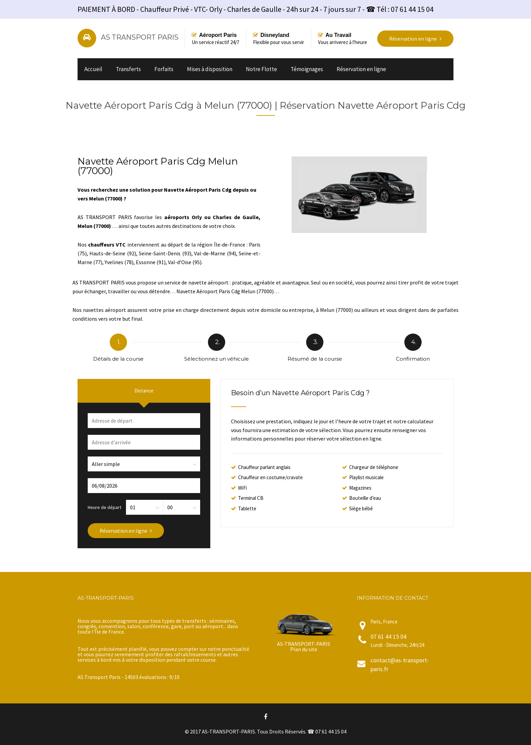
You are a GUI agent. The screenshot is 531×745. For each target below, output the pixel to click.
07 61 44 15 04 (388, 636)
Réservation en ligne (361, 69)
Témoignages (307, 69)
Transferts (128, 69)
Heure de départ (104, 507)
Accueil (93, 69)
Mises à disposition (209, 69)
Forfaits (163, 69)
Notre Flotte (261, 69)
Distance (143, 390)
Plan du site (303, 649)
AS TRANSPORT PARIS (139, 37)
